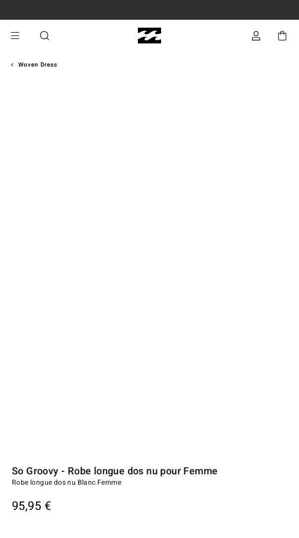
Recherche (44, 35)
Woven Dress (37, 64)
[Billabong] (149, 36)
